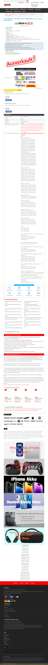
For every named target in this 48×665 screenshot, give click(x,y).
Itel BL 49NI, (17, 434)
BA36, (20, 432)
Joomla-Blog (6, 644)
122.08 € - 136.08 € (18, 651)
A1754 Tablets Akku (25, 549)
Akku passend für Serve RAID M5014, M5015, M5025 (13, 317)
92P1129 (39, 127)
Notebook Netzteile (7, 639)
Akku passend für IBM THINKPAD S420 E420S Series (33, 317)
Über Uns (27, 2)
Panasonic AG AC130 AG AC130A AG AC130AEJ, (34, 431)
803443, (8, 431)
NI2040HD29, (41, 435)
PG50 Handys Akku (25, 567)
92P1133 (27, 129)
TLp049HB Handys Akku (25, 558)
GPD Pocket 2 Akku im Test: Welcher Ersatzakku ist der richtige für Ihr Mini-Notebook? (21, 410)
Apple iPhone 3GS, (13, 431)
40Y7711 (25, 126)
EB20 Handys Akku (25, 566)
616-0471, (5, 438)
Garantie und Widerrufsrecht (10, 611)
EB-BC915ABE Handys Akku (25, 575)
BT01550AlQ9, (36, 432)
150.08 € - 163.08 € (31, 651)
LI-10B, (32, 432)
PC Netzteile (23, 9)
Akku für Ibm (32, 14)
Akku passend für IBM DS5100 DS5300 (31, 304)
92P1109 (25, 130)
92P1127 (34, 127)
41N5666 (32, 124)
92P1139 (37, 129)
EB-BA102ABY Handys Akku (25, 578)
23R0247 (6, 397)
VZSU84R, (34, 434)
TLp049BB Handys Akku (25, 555)
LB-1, (8, 438)
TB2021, (25, 431)
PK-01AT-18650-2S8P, (27, 435)
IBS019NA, (16, 438)
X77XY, (19, 438)
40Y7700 (42, 124)
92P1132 (41, 126)
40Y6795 (22, 124)
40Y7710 (22, 126)
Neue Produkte (6, 635)
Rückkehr (42, 2)
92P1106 (22, 130)
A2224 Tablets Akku (25, 546)
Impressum (7, 614)
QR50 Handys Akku (25, 570)
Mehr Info (8, 100)
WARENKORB (35, 5)
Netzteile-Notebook (14, 9)
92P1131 (22, 129)
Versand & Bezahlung (35, 2)
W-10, (37, 434)
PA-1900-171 (17, 397)
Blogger (5, 642)
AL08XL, (5, 434)
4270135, (14, 435)
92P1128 (31, 126)
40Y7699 (39, 124)
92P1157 (18, 36)
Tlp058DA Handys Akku (25, 561)
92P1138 (24, 127)
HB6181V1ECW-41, (29, 434)
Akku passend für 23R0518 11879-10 (11, 319)
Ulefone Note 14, (9, 435)
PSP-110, (17, 435)
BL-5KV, (5, 431)
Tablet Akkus (38, 9)
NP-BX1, (40, 432)
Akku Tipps (6, 641)
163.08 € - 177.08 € (37, 651)
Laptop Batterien (7, 638)
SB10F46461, (12, 438)
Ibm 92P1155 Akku (9, 15)
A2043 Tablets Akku (25, 548)
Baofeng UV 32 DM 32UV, (25, 438)
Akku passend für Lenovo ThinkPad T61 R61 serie (13, 311)
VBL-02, (8, 434)
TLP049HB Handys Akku (25, 557)
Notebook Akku (9, 11)
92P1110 (29, 130)
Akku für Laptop (13, 14)
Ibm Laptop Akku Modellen (23, 14)
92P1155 (15, 36)
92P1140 (29, 127)
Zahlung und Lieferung (9, 609)
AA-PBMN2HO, (35, 435)
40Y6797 (25, 124)
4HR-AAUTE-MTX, (22, 434)
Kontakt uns (21, 2)
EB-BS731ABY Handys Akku (25, 579)
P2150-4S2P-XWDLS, (24, 432)
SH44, (30, 432)
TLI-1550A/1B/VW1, (10, 432)
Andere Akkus (17, 11)
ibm (14, 30)
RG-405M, (5, 432)
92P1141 (42, 129)
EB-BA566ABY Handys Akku (25, 574)
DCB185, (39, 434)
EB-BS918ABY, (12, 434)
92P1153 (35, 130)
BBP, (32, 435)
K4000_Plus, (21, 435)
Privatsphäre (7, 605)
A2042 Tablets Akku (25, 552)
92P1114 (32, 130)
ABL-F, (22, 431)
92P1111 (26, 397)
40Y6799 (29, 124)
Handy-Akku (30, 9)
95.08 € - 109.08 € (5, 651)
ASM (28, 126)
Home (7, 9)
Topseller (5, 634)
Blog (23, 11)
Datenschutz (7, 616)
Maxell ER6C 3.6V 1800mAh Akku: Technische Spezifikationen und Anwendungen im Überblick (23, 408)
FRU (32, 127)
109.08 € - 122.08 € (12, 651)
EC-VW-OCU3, (18, 431)
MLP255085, (16, 432)
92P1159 (22, 36)
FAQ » (5, 629)
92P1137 (32, 129)
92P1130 (36, 126)
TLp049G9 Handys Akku (25, 560)
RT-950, (5, 435)
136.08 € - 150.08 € (24, 651)
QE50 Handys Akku (25, 569)
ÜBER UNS (6, 607)
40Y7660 (35, 124)
